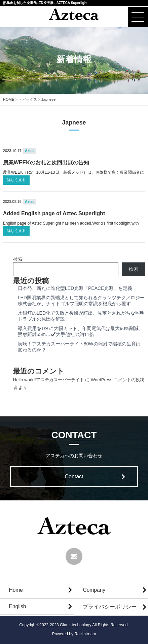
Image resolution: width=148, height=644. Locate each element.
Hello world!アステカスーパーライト (48, 379)
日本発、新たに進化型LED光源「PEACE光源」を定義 (75, 288)
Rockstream (85, 634)
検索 (18, 259)
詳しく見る (16, 180)
